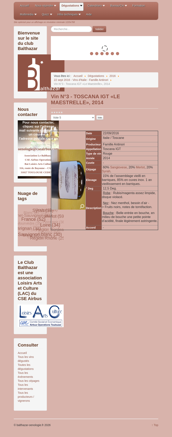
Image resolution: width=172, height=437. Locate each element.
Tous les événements (25, 374)
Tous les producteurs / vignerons (26, 396)
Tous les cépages (28, 380)
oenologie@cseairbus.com (38, 149)
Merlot (140, 167)
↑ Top (155, 425)
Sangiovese (118, 167)
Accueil (22, 353)
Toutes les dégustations (26, 366)
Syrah (106, 171)
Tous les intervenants (25, 386)
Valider (99, 29)
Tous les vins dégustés (26, 358)
